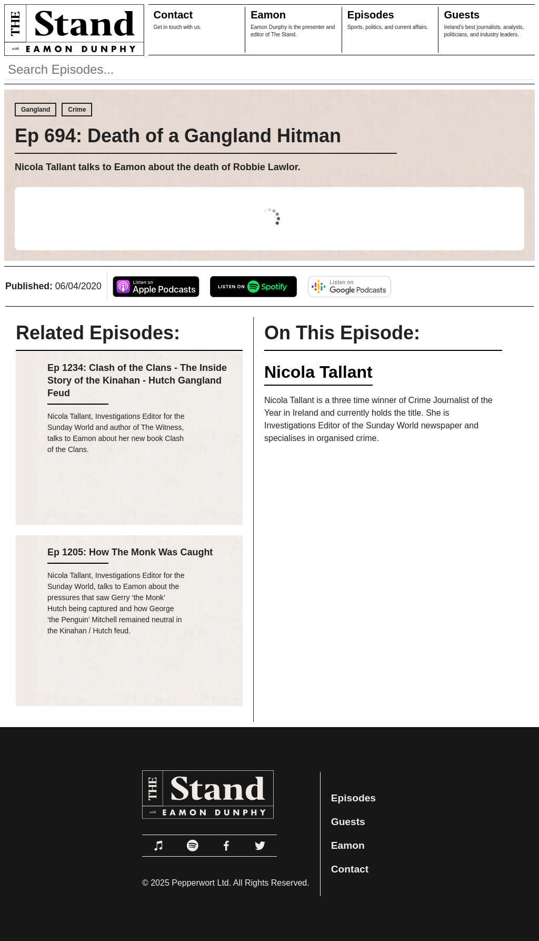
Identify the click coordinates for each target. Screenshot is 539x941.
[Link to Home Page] (72, 30)
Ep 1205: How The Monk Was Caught (130, 552)
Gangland (35, 109)
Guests (462, 15)
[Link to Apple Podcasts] (158, 845)
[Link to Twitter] (260, 845)
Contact (173, 15)
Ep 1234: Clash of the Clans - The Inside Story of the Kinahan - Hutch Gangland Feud (137, 380)
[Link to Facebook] (226, 845)
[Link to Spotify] (192, 845)
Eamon (268, 15)
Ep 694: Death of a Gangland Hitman (178, 135)
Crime (77, 109)
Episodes (370, 15)
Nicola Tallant (318, 371)
